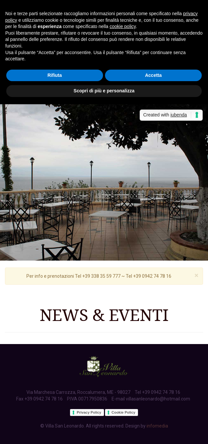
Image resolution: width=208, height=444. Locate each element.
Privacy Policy (89, 412)
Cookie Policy (123, 412)
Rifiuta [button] (55, 75)
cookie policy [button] (123, 26)
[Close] (196, 275)
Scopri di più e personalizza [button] (104, 90)
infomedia (157, 425)
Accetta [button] (153, 75)
